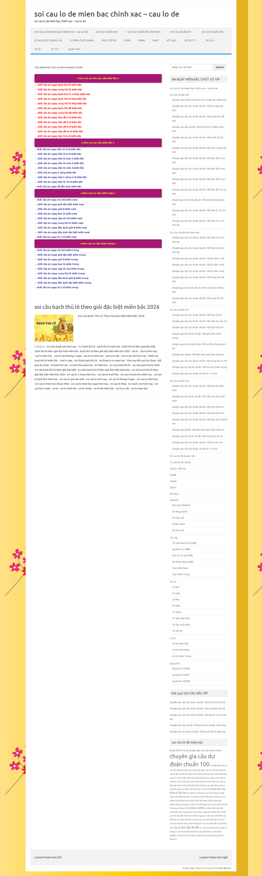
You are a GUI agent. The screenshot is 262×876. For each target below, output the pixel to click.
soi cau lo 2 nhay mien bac (81, 374)
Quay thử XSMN (181, 681)
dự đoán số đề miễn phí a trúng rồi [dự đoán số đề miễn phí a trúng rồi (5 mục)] (206, 796)
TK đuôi (176, 612)
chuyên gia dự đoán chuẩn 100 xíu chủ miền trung (199, 367)
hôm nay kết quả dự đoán (141, 360)
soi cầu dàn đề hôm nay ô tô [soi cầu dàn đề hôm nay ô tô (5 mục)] (212, 819)
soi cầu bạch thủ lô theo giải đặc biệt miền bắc (104, 369)
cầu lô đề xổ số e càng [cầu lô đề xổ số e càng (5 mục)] (204, 778)
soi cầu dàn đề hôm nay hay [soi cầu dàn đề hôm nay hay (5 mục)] (186, 819)
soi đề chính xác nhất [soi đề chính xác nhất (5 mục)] (185, 835)
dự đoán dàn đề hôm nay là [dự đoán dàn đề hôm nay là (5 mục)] (193, 789)
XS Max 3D (178, 530)
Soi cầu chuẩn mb (106, 32)
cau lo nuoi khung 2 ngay (68, 355)
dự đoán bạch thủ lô (85, 360)
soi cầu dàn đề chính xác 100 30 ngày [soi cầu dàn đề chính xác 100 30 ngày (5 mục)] (186, 816)
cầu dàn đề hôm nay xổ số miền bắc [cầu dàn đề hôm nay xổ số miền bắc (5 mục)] (189, 770)
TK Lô (37, 49)
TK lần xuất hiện (181, 624)
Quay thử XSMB (181, 668)
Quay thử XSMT (181, 674)
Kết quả (172, 40)
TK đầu (176, 605)
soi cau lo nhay (118, 383)
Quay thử (74, 49)
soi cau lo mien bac (147, 379)
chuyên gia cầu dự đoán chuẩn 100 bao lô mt (197, 314)
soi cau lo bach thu (108, 374)
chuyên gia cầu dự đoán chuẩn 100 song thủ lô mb (197, 708)
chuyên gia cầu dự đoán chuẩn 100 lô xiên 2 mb (198, 258)
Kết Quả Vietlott (181, 505)
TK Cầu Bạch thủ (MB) (184, 543)
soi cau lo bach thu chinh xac (136, 374)
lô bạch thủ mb (59, 365)
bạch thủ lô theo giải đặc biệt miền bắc (56, 351)
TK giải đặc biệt (181, 618)
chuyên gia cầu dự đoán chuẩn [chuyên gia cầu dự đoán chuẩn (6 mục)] (205, 750)
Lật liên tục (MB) (181, 549)
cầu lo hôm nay (148, 351)
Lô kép (175, 599)
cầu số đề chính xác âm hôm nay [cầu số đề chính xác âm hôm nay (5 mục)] (204, 781)
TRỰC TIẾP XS (108, 40)
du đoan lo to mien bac (112, 360)
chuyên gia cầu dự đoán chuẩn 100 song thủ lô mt (199, 360)
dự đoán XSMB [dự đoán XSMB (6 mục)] (195, 808)
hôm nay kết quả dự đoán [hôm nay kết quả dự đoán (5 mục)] (190, 812)
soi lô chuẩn (85, 388)
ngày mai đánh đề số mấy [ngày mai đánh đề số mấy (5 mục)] (214, 812)
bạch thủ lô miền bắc (108, 346)
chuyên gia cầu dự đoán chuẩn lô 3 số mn (195, 448)
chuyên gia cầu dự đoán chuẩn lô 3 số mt (194, 373)
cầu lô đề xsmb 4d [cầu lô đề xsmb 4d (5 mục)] (186, 778)
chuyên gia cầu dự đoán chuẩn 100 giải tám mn (198, 413)
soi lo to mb (122, 388)
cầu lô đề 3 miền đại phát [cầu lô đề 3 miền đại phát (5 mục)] (181, 774)
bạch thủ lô (89, 346)
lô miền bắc (101, 365)
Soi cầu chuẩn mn (212, 32)
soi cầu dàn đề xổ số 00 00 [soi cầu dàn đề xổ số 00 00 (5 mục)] (215, 823)
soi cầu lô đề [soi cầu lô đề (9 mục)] (190, 827)
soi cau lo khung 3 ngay (122, 379)
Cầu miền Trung (181, 574)
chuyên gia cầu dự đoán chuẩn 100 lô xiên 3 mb (198, 264)
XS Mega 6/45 (179, 511)
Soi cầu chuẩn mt (180, 32)
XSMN (141, 40)
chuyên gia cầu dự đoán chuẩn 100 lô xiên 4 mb (198, 271)
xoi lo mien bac (139, 388)
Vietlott (189, 40)
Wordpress (225, 868)
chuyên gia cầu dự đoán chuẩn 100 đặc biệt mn (198, 406)
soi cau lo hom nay (96, 379)
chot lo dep (66, 360)
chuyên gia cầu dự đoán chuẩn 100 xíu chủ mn (197, 442)
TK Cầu (210, 40)
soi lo (55, 388)
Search (220, 67)
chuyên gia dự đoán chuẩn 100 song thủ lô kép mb (198, 731)
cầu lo (135, 351)
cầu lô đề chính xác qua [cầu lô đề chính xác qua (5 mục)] (203, 774)
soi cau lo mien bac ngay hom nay (89, 383)
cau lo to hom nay (93, 355)
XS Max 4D (178, 517)
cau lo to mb (112, 355)
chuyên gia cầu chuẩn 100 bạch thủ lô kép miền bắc (198, 725)
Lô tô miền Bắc (180, 643)
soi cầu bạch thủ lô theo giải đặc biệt (55, 369)
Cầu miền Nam (180, 568)
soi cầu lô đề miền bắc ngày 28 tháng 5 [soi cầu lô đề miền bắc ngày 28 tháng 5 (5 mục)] (195, 831)
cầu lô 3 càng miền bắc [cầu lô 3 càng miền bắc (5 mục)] (215, 770)
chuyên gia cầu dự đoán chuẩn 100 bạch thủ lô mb (197, 702)
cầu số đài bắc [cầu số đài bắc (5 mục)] (183, 781)
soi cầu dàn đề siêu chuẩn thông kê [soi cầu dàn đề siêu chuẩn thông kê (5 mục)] (186, 823)
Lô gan (175, 586)
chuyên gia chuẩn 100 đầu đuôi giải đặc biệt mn (198, 429)
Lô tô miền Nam (181, 649)
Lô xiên (176, 593)
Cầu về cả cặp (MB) (182, 555)
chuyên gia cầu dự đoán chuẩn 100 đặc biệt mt (198, 327)
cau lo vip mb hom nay (133, 355)
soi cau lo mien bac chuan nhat (52, 383)
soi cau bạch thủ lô (119, 365)
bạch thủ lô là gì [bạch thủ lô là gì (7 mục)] (179, 750)
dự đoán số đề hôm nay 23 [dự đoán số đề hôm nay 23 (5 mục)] (199, 793)
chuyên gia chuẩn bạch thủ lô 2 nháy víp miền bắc (199, 99)
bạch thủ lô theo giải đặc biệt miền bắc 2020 (105, 351)
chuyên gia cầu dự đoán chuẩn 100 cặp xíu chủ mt (199, 321)
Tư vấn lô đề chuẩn (82, 40)
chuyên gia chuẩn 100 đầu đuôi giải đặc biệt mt (198, 354)
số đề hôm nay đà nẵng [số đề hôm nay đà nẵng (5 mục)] (206, 835)
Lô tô (54, 49)
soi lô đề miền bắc (104, 388)
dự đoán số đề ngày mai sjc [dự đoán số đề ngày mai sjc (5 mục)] (201, 804)
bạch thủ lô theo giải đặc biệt (138, 346)
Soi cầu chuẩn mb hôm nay (143, 32)
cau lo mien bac (43, 355)
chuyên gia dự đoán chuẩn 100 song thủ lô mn (197, 436)
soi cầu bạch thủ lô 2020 (145, 365)
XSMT (156, 40)
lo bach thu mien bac (81, 365)
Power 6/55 (178, 524)
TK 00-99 (177, 630)
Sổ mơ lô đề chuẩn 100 (48, 40)
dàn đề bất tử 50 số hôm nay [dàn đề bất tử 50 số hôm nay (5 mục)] (197, 785)
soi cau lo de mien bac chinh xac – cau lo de (106, 14)
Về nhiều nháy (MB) (182, 561)
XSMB (127, 40)
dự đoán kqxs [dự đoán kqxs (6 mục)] (214, 789)
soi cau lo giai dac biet (71, 379)
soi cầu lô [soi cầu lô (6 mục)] (175, 827)
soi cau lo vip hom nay (140, 383)
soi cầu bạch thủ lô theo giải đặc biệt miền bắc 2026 (96, 307)
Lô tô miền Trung (181, 656)
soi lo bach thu (68, 388)
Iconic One (188, 868)
